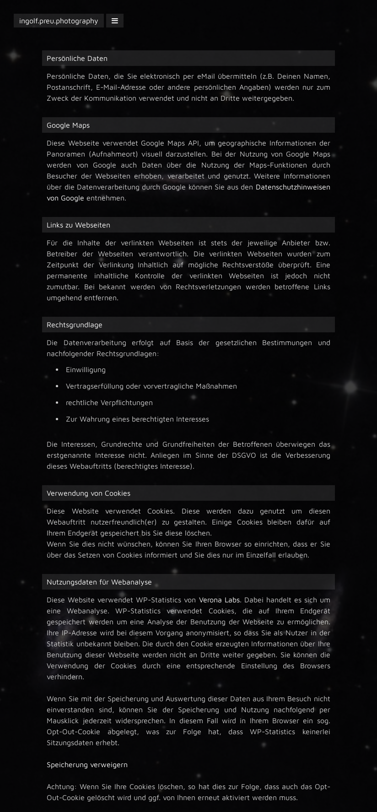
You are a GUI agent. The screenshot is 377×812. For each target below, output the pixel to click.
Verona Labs (219, 599)
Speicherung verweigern (87, 764)
